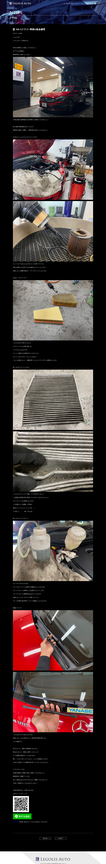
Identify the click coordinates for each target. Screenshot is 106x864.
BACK (45, 838)
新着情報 (92, 3)
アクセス (82, 3)
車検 (72, 3)
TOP (64, 3)
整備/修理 (68, 3)
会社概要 (87, 3)
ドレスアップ (77, 3)
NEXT (61, 838)
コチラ (16, 822)
